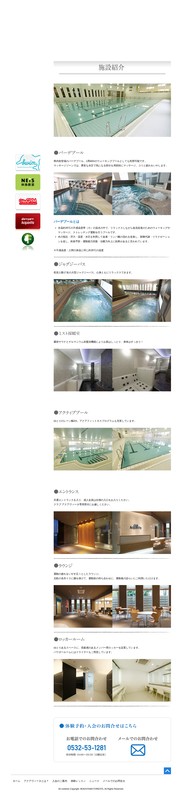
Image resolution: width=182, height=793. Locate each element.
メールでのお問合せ (28, 132)
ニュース (28, 94)
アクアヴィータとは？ (36, 780)
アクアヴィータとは (28, 63)
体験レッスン (28, 84)
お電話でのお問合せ (28, 110)
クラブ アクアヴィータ (44, 6)
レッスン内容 (158, 39)
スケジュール (127, 39)
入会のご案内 (28, 74)
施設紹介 (97, 39)
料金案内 (66, 39)
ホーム (28, 53)
